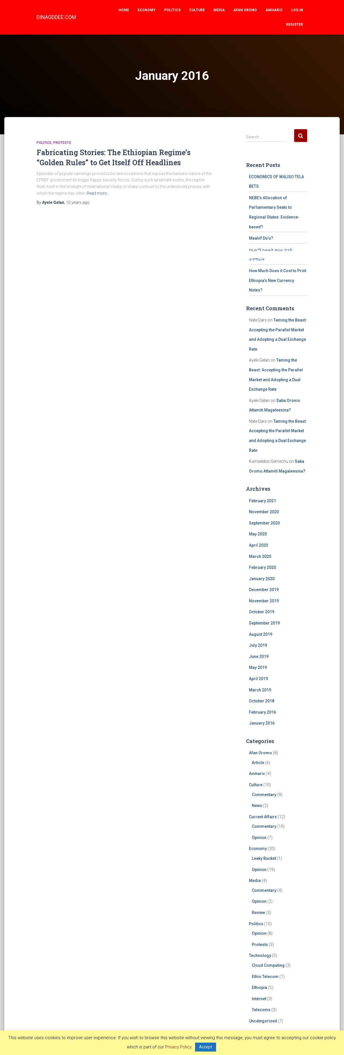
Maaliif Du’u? (261, 238)
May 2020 (258, 534)
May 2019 (258, 667)
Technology (260, 955)
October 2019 (261, 612)
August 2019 (260, 634)
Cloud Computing (268, 965)
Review (258, 912)
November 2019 (264, 601)
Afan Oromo (245, 10)
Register (294, 24)
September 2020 (264, 523)
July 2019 (258, 645)
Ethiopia (259, 987)
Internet (259, 998)
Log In (297, 10)
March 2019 (260, 690)
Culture (197, 10)
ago (78, 202)
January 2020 (262, 578)
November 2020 (264, 511)
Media (219, 10)
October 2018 (261, 701)
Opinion (259, 837)
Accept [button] (205, 1047)
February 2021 (262, 501)
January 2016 (262, 723)
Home (124, 10)
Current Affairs (263, 817)
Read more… (98, 193)
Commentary (264, 794)
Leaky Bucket (264, 858)
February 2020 (262, 567)
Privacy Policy (178, 1047)
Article (258, 762)
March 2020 (260, 556)
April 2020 (258, 545)
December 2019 (264, 589)
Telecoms (261, 1009)
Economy (147, 10)
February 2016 (262, 712)
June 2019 (259, 656)
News (257, 805)
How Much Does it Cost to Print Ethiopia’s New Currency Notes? (277, 280)
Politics (172, 10)
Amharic (274, 10)
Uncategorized (263, 1021)
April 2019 (258, 678)
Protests (62, 143)
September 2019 (264, 623)
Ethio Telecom (265, 976)
